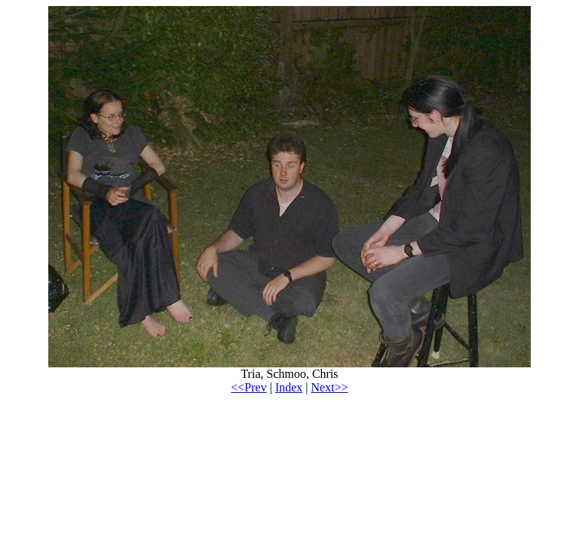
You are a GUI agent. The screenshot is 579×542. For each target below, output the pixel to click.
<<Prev (248, 387)
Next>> (329, 387)
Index (288, 387)
